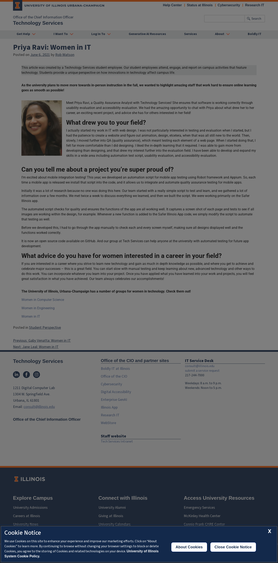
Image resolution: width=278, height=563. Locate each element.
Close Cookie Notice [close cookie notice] (233, 547)
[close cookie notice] (270, 531)
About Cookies (189, 547)
